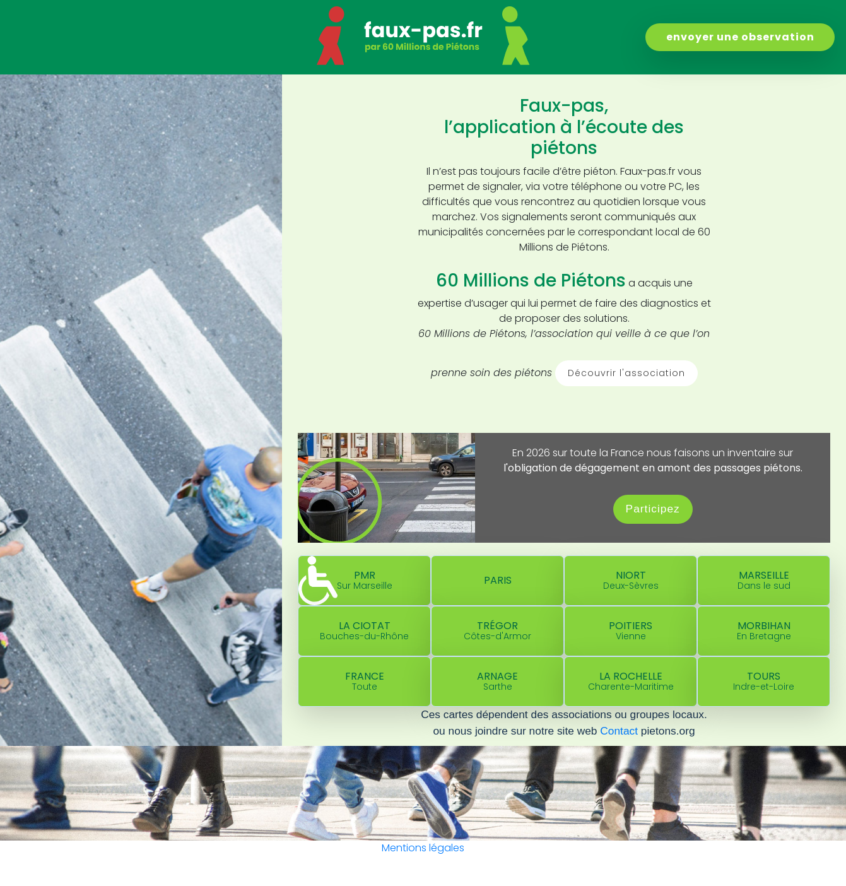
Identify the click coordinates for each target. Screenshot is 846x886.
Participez (653, 508)
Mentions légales (423, 848)
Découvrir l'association (626, 373)
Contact (619, 730)
